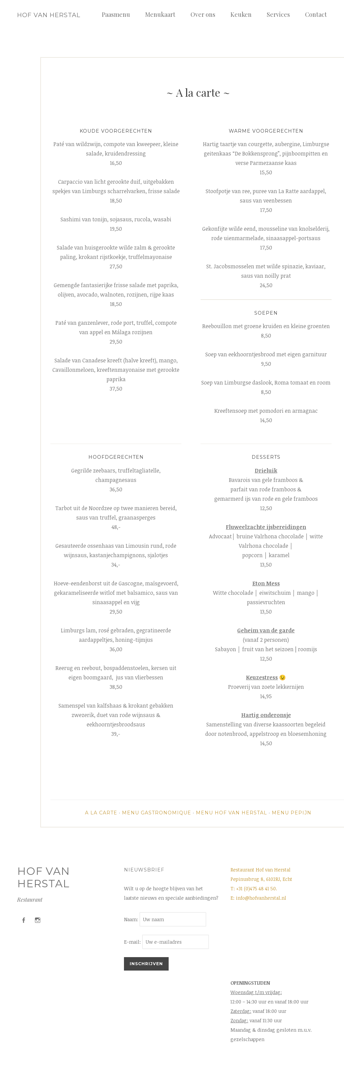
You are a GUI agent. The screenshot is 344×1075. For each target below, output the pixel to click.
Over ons (202, 14)
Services (278, 14)
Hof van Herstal (48, 15)
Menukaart (160, 14)
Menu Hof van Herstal (231, 813)
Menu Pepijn (291, 813)
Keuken (241, 14)
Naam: (131, 919)
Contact (316, 14)
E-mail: (166, 942)
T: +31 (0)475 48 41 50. (253, 888)
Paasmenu (116, 14)
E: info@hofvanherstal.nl (258, 898)
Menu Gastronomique (156, 813)
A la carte (101, 813)
